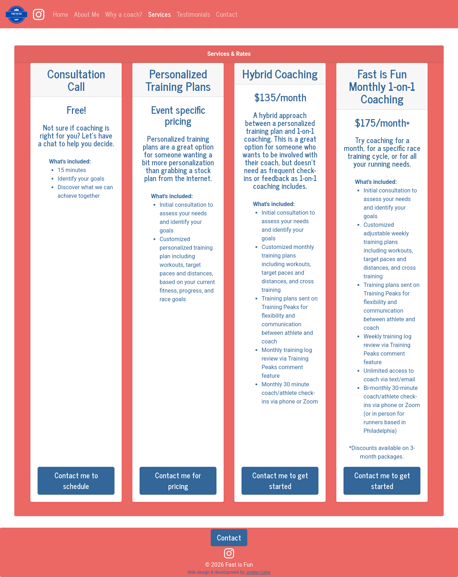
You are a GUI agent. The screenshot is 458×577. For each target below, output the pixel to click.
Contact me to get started (280, 480)
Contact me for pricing (178, 480)
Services (161, 13)
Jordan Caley (258, 572)
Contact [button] (229, 537)
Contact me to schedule (76, 480)
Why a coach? (123, 14)
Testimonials (193, 14)
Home (60, 14)
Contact (227, 14)
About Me (86, 14)
